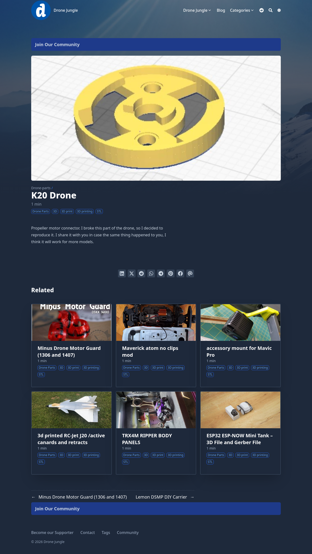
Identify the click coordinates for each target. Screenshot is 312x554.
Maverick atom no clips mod (150, 351)
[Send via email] (190, 273)
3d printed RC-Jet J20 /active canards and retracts (71, 439)
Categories (240, 10)
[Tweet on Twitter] (132, 273)
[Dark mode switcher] (279, 10)
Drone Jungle (66, 10)
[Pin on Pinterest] (171, 273)
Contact (87, 532)
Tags (106, 532)
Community (128, 532)
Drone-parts (40, 188)
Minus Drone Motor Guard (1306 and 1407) (69, 351)
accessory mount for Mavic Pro (239, 351)
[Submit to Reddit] (141, 273)
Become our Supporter (52, 532)
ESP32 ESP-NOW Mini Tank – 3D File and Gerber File (239, 439)
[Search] (271, 10)
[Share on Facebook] (180, 273)
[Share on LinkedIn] (122, 273)
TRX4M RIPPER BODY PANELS (147, 439)
